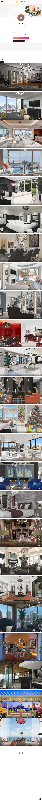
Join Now (39, 1)
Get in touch (21, 38)
